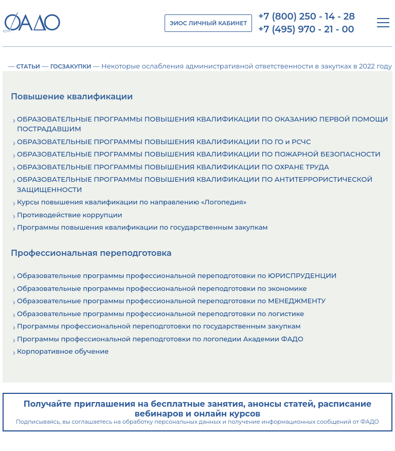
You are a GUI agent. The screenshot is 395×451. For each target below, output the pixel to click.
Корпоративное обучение (63, 351)
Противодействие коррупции (69, 215)
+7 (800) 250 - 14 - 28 (306, 16)
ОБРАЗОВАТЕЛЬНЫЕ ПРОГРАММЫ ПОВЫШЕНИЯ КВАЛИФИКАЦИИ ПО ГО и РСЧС (164, 141)
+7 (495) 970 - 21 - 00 (306, 29)
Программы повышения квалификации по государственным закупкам (142, 227)
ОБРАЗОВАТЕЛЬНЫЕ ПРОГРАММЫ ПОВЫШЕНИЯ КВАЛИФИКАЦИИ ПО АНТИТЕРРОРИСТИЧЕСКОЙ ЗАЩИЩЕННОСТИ (194, 184)
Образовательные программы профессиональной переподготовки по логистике (160, 313)
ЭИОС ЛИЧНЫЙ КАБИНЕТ (208, 23)
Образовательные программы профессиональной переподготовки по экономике (162, 288)
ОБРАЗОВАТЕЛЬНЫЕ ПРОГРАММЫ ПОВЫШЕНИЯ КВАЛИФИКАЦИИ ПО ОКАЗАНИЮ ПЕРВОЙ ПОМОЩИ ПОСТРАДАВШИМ (202, 124)
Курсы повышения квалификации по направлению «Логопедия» (131, 202)
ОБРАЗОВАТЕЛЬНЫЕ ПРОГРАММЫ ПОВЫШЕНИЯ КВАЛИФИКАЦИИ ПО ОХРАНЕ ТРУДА (173, 167)
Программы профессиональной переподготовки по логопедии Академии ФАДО (160, 339)
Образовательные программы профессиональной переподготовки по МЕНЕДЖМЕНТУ (171, 301)
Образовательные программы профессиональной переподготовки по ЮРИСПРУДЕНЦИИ (177, 275)
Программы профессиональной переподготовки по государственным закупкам (159, 326)
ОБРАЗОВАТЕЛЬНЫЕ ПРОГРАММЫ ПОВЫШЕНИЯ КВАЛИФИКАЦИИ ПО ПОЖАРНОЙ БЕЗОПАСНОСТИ (199, 154)
